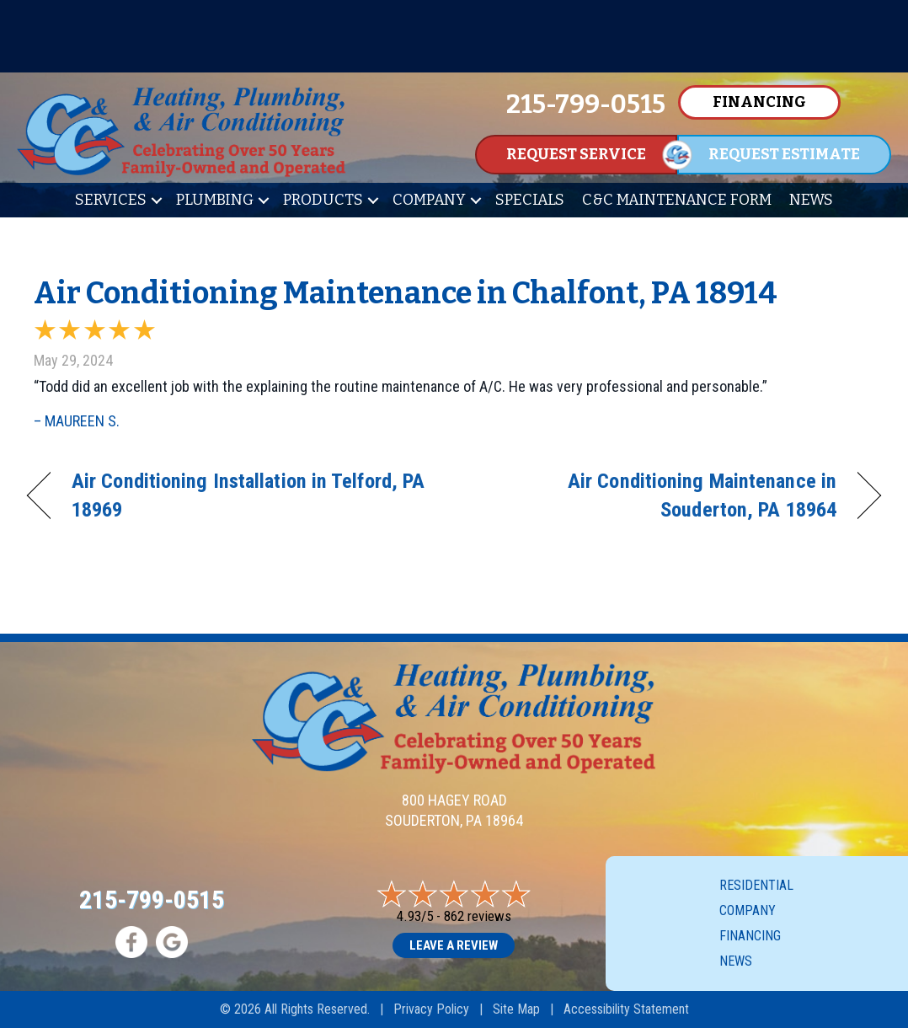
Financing (750, 936)
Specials (529, 199)
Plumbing (215, 199)
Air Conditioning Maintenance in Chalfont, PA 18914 (405, 293)
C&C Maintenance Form (677, 199)
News (811, 199)
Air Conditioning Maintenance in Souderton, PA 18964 (657, 495)
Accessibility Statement (626, 1009)
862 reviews (477, 916)
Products (323, 199)
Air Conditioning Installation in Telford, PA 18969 (248, 495)
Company (429, 199)
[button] (157, 200)
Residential (756, 885)
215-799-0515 (151, 899)
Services (111, 199)
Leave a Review (453, 945)
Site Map (516, 1009)
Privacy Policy (431, 1009)
